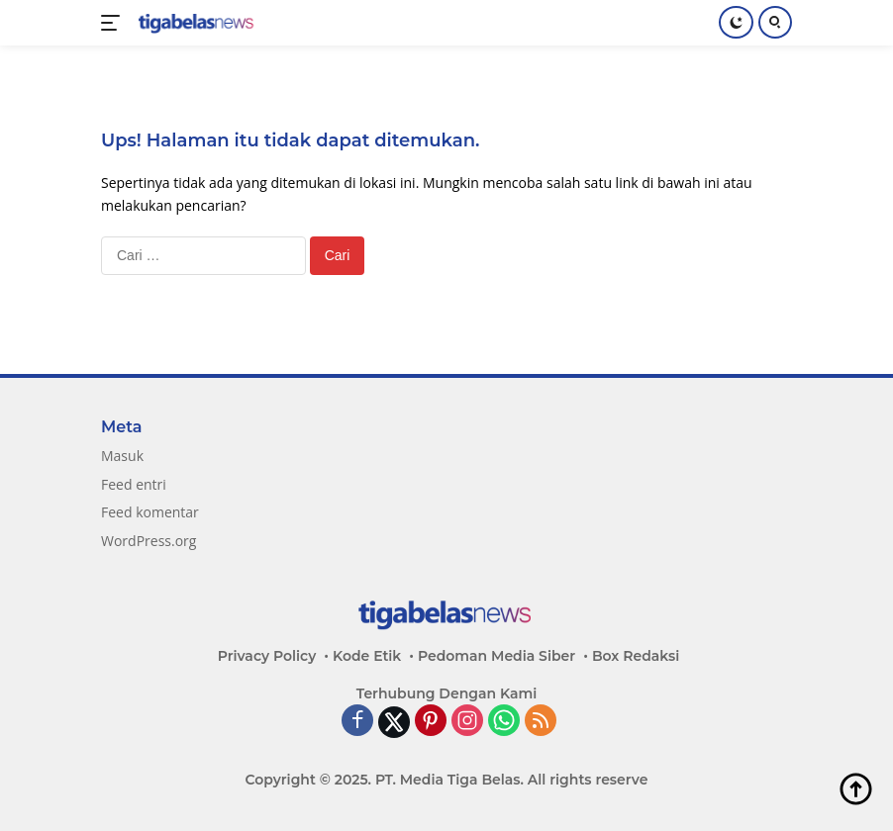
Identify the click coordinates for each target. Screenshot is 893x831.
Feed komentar (150, 512)
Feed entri (133, 484)
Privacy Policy (267, 656)
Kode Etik (367, 656)
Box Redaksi (635, 656)
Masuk (122, 455)
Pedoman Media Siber (496, 656)
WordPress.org (148, 540)
